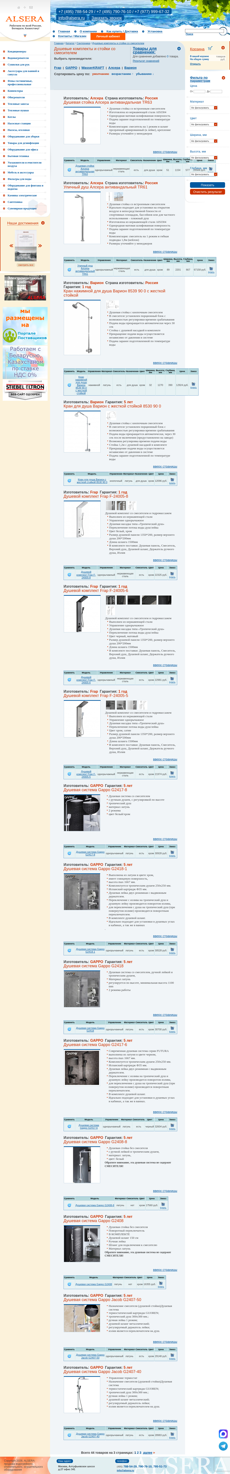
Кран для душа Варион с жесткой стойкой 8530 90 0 (92, 481)
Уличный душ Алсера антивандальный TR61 (85, 269)
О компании (88, 31)
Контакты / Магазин (72, 36)
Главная (64, 31)
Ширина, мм (198, 135)
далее (147, 1452)
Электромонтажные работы (25, 280)
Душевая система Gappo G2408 (93, 1284)
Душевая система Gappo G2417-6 (89, 1126)
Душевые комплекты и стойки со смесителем (118, 43)
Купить (211, 272)
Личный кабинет (108, 36)
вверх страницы (165, 152)
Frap (57, 67)
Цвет (193, 118)
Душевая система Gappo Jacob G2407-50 (90, 1356)
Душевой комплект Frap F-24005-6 (86, 680)
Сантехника (83, 43)
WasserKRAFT (93, 67)
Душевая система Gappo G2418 (90, 1029)
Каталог (70, 43)
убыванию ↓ (145, 74)
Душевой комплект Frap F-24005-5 (86, 774)
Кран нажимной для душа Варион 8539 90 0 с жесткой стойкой (81, 385)
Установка (155, 31)
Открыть (195, 64)
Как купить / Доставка (122, 31)
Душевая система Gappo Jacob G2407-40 (90, 1435)
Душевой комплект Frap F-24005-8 (86, 575)
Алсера (114, 67)
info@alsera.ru (71, 18)
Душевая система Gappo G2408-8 (94, 1205)
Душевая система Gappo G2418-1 (90, 950)
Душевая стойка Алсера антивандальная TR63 (84, 169)
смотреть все (25, 265)
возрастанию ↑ (122, 74)
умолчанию (100, 74)
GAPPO (71, 67)
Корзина (197, 49)
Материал (197, 101)
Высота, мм (198, 151)
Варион (130, 67)
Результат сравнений (146, 61)
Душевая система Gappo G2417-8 (90, 853)
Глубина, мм (198, 168)
